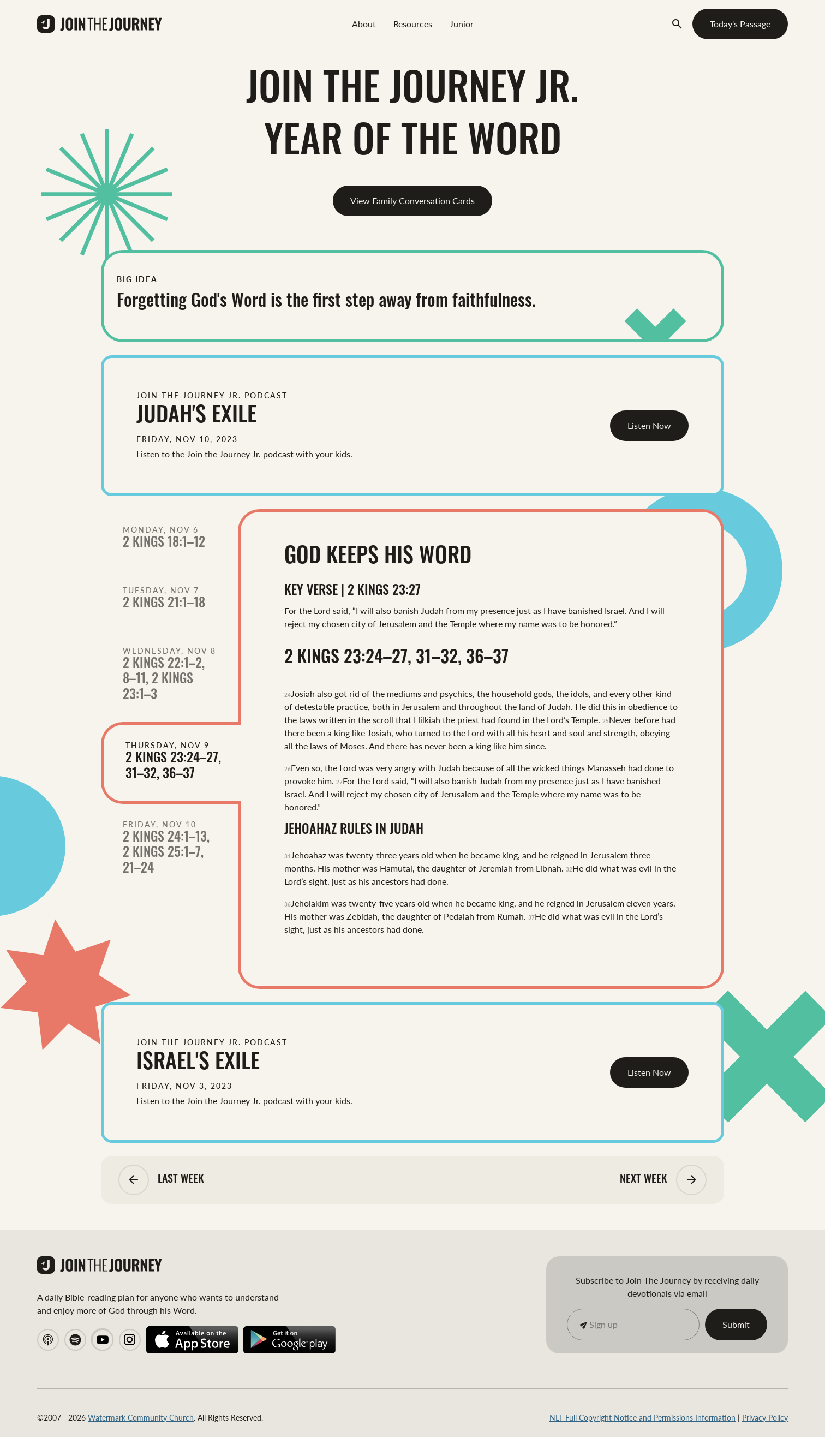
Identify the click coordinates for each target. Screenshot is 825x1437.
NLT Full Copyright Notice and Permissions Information (642, 1417)
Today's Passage (740, 23)
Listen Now (649, 425)
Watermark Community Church (141, 1417)
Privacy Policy (765, 1417)
